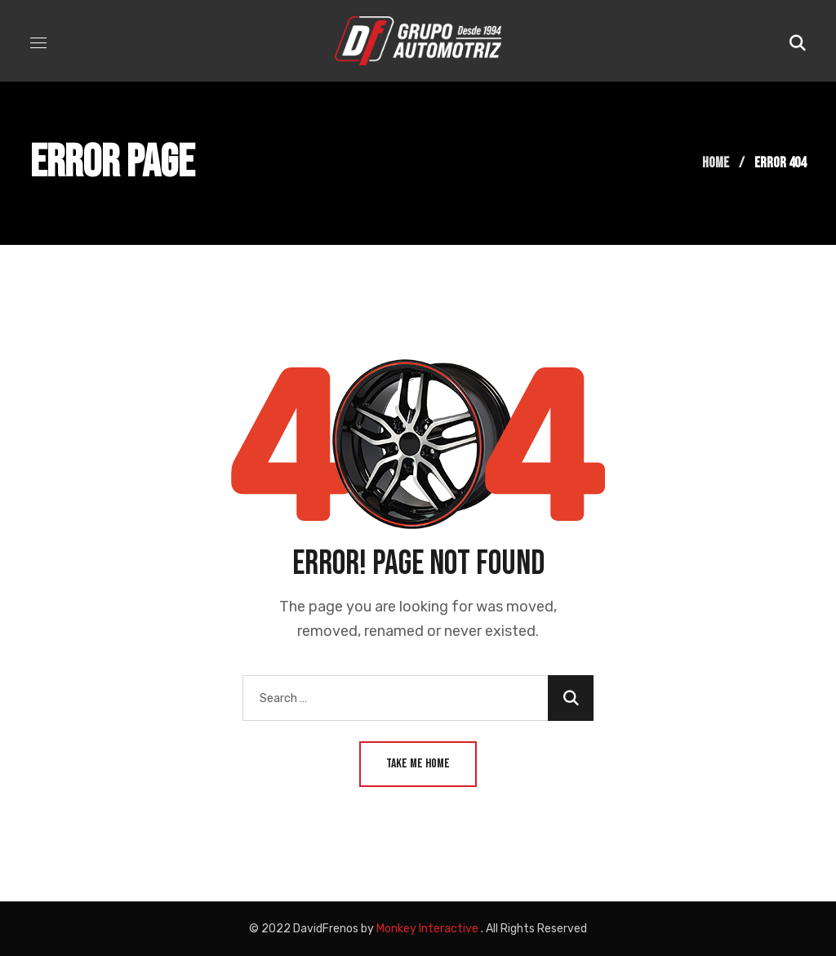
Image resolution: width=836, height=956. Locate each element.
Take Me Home (418, 763)
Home (715, 162)
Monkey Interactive (427, 929)
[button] (797, 41)
